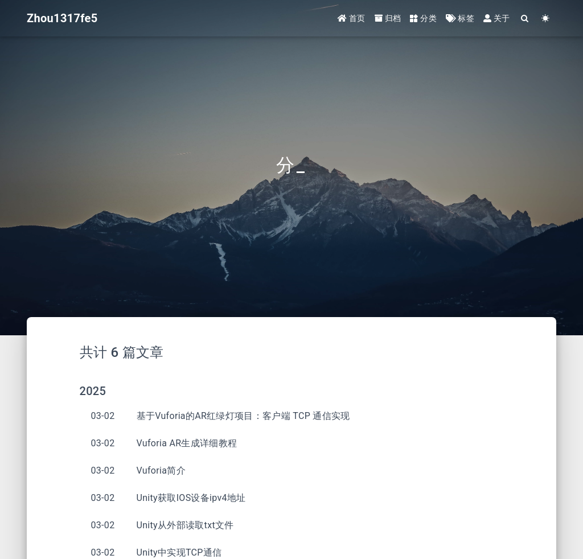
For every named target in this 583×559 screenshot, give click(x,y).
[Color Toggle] (545, 18)
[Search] (525, 18)
